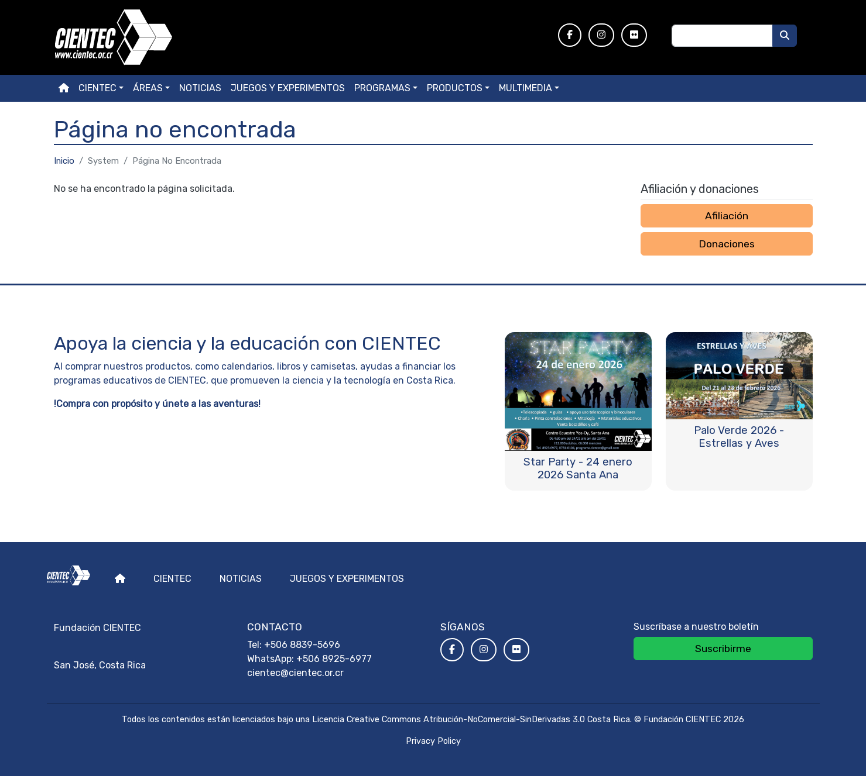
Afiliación (726, 216)
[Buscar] (784, 36)
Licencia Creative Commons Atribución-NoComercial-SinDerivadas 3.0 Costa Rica (471, 720)
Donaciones (727, 244)
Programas (382, 88)
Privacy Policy (433, 741)
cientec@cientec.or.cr (295, 672)
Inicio (64, 161)
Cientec (172, 578)
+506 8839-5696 (302, 644)
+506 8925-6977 (334, 658)
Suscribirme (723, 648)
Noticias (200, 88)
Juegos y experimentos (288, 88)
